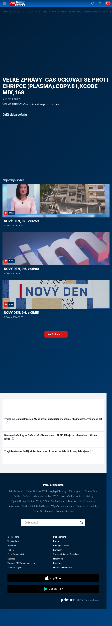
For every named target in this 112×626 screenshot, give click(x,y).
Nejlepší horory (57, 491)
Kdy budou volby (42, 496)
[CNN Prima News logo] (17, 3)
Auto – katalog (84, 496)
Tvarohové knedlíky (87, 506)
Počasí (26, 496)
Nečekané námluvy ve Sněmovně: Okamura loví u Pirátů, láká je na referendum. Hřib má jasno (50, 437)
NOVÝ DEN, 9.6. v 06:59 (21, 221)
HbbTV (10, 550)
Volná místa (13, 541)
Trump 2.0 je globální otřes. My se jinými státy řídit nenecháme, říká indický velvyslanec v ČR (53, 420)
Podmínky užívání (15, 554)
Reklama (11, 545)
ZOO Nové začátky (63, 496)
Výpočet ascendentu (62, 506)
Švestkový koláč (65, 511)
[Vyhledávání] (93, 3)
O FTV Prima (13, 537)
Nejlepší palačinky (43, 511)
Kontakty (57, 550)
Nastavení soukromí (62, 567)
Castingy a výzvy (61, 545)
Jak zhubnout (15, 491)
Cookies (11, 558)
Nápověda (58, 558)
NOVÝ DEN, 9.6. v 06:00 (21, 269)
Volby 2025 (42, 501)
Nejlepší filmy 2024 (36, 491)
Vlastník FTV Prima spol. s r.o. (21, 563)
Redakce (57, 563)
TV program (75, 491)
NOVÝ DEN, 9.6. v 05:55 (21, 313)
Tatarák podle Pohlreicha (81, 501)
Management (59, 537)
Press (56, 541)
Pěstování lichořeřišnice (35, 506)
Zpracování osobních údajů (66, 554)
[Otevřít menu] (4, 3)
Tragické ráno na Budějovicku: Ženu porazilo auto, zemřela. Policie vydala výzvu (48, 451)
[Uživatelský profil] (100, 3)
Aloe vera (14, 506)
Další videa (56, 333)
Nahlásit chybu (14, 567)
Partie (17, 496)
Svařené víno (58, 501)
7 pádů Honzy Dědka (22, 501)
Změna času (91, 491)
